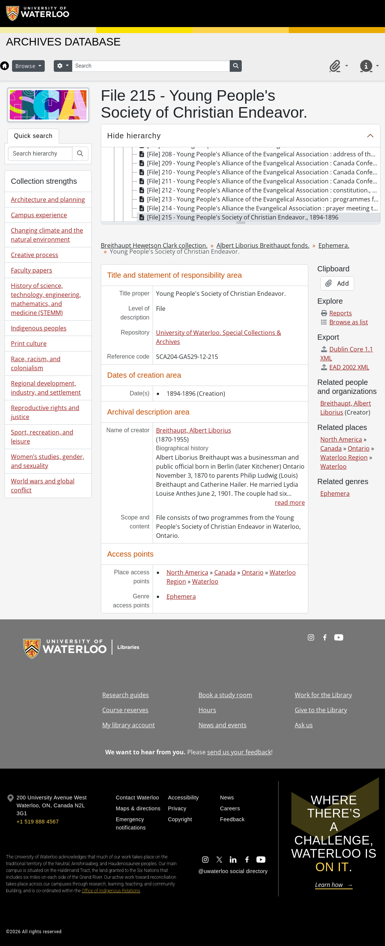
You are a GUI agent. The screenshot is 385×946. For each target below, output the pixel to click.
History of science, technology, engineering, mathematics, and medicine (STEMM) (46, 299)
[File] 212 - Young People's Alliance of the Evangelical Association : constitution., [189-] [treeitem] (258, 190)
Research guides (125, 695)
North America (187, 572)
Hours (207, 710)
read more (290, 502)
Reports (336, 313)
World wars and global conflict (42, 485)
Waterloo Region (344, 457)
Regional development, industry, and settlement (46, 388)
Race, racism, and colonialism (36, 363)
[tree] (240, 184)
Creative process (34, 255)
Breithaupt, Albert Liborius (193, 430)
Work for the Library (323, 695)
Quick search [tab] (33, 136)
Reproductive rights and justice (45, 412)
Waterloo (205, 581)
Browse (26, 66)
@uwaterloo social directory (233, 871)
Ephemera (181, 596)
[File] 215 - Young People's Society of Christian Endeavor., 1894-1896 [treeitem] (237, 217)
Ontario (253, 572)
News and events (223, 725)
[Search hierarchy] (40, 154)
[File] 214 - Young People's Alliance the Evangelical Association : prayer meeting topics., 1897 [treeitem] (258, 208)
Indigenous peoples (39, 328)
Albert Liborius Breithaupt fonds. (263, 245)
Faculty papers (31, 270)
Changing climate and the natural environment (47, 235)
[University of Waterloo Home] (38, 13)
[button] (338, 66)
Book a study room (225, 695)
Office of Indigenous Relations (111, 890)
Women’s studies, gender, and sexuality (47, 461)
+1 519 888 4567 (38, 822)
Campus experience (39, 215)
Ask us (304, 725)
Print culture (29, 343)
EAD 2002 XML (344, 367)
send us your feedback (239, 752)
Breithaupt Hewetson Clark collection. (154, 245)
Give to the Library (321, 710)
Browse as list (344, 322)
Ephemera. (333, 245)
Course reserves (125, 710)
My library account (128, 725)
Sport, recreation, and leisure (42, 436)
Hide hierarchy (134, 136)
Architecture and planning (48, 199)
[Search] (151, 66)
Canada (225, 572)
